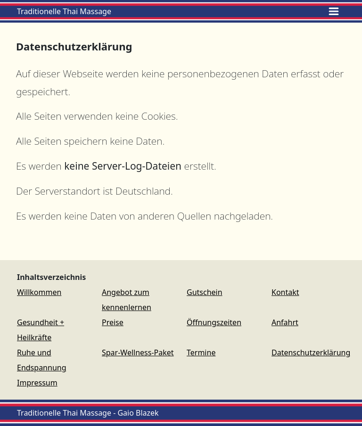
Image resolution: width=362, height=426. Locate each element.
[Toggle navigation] (333, 11)
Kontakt (285, 292)
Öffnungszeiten (214, 322)
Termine (201, 352)
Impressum (37, 382)
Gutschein (204, 292)
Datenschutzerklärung (311, 352)
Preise (112, 322)
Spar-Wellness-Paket (138, 352)
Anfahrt (285, 322)
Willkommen (39, 292)
